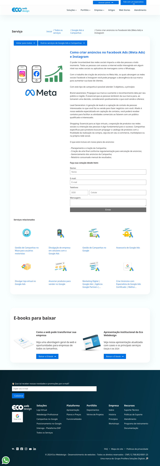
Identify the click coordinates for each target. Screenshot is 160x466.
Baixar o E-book (47, 356)
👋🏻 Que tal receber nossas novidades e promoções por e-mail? (40, 383)
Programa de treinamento (136, 423)
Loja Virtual (42, 410)
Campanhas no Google (47, 419)
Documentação (131, 428)
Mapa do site (117, 449)
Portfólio (85, 10)
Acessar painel (105, 2)
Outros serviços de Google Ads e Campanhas (62, 43)
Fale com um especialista (133, 2)
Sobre (111, 410)
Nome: (73, 168)
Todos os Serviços (45, 432)
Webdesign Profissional (47, 414)
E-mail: (73, 178)
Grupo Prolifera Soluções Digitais (131, 458)
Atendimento (140, 10)
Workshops (114, 423)
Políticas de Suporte (133, 414)
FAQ (106, 449)
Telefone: (74, 187)
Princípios (113, 419)
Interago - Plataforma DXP (49, 428)
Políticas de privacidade (137, 449)
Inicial (49, 31)
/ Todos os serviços (58, 31)
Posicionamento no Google (49, 423)
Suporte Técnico (131, 410)
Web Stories (124, 10)
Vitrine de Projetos (95, 414)
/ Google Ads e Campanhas (77, 31)
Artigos (111, 10)
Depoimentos (93, 410)
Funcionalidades (74, 419)
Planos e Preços (74, 414)
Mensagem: (75, 197)
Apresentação (73, 410)
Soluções (71, 10)
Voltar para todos (25, 43)
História (112, 414)
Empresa (98, 10)
